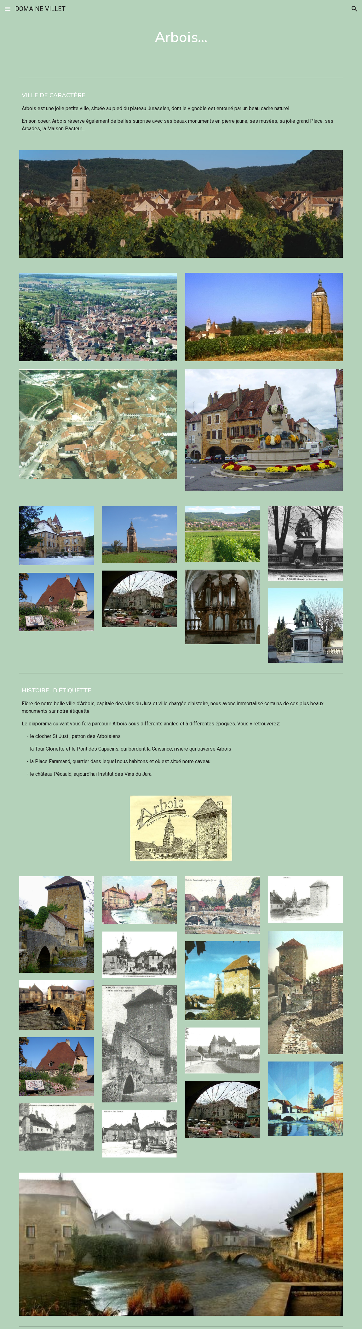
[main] (181, 37)
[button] (7, 8)
